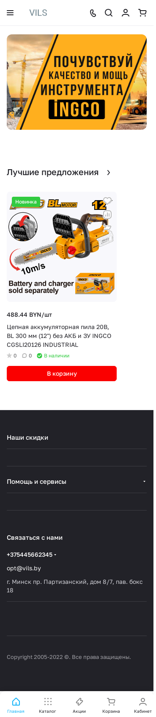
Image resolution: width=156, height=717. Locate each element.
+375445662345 (29, 554)
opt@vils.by (24, 568)
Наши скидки (27, 437)
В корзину (62, 373)
